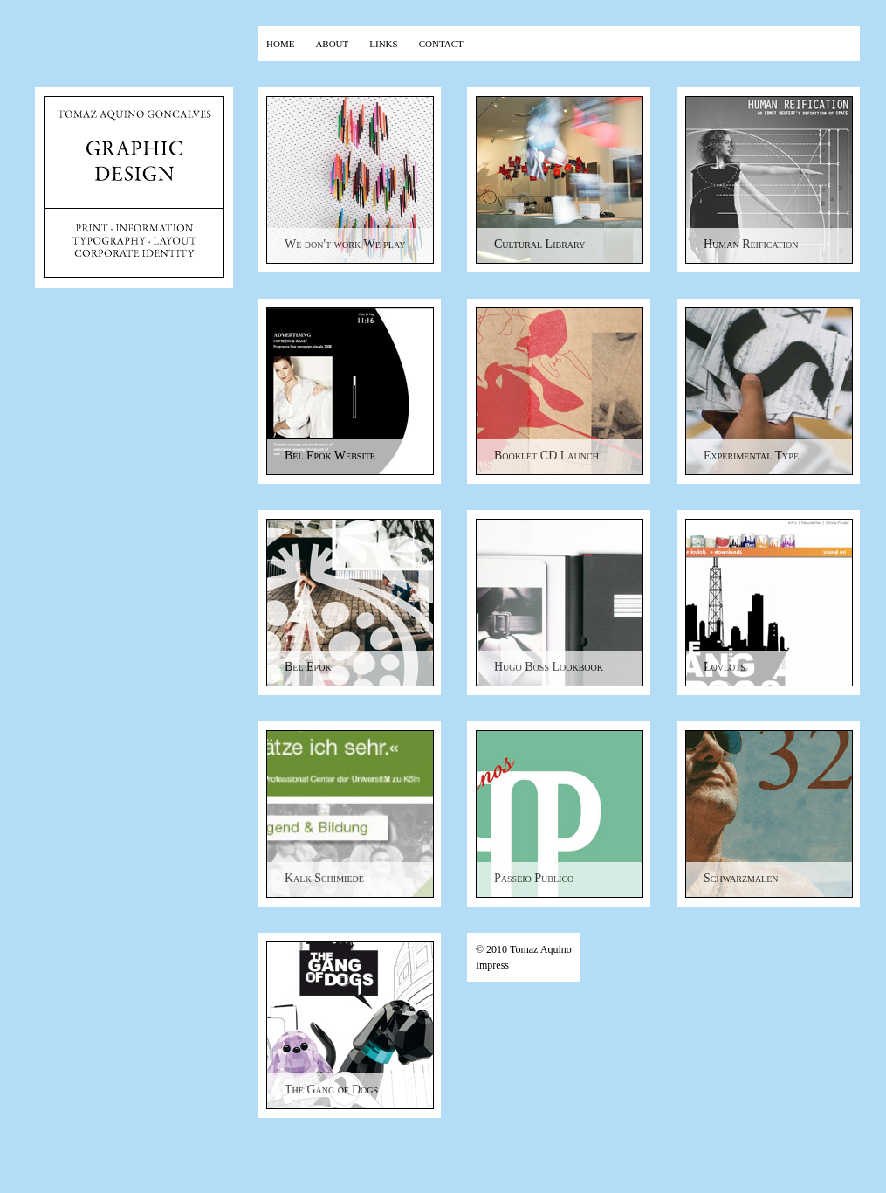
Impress (492, 965)
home (280, 42)
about (331, 42)
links (383, 42)
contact (441, 42)
